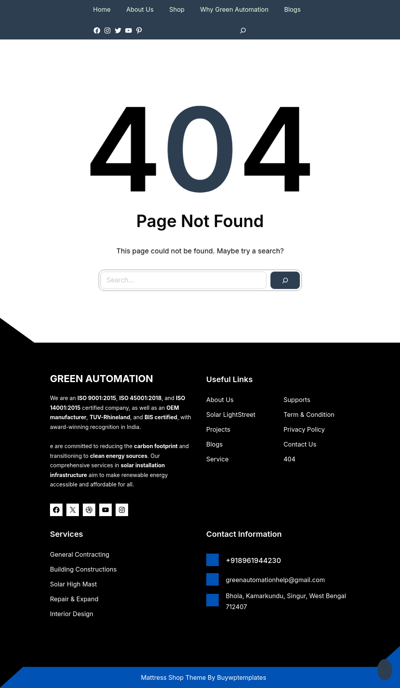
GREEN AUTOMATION (101, 378)
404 (290, 459)
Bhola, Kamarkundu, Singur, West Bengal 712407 (286, 601)
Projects (218, 429)
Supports (297, 400)
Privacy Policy (304, 429)
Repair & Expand (74, 599)
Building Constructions (83, 569)
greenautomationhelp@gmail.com (275, 580)
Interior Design (71, 614)
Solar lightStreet (230, 414)
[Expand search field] (243, 30)
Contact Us (300, 444)
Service (217, 459)
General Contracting (79, 554)
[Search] (281, 275)
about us (220, 400)
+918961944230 (253, 560)
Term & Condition (309, 414)
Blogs (214, 444)
